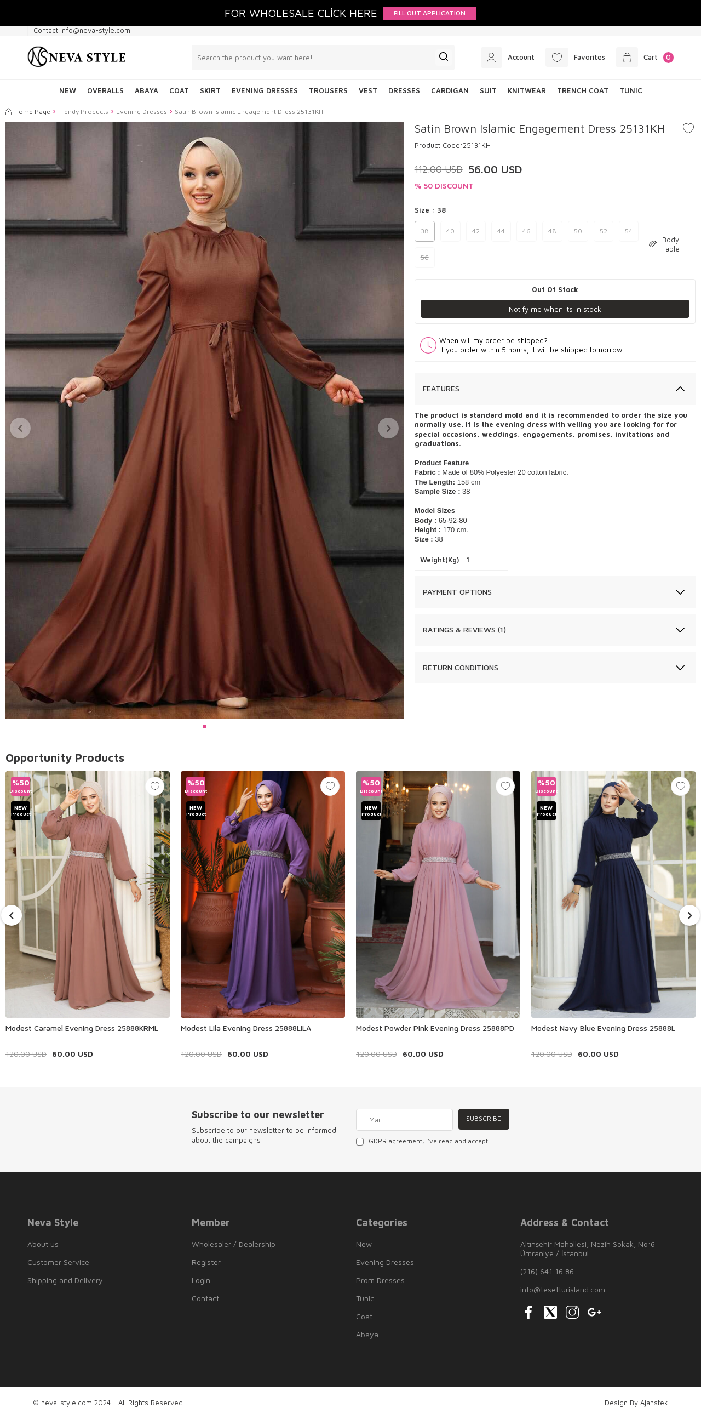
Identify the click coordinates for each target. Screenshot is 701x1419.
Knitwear (527, 90)
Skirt (210, 90)
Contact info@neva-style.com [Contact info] (81, 30)
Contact (205, 1298)
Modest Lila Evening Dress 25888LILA (246, 1028)
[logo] (76, 57)
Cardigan (450, 90)
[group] (204, 421)
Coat (179, 90)
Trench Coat (582, 90)
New (364, 1244)
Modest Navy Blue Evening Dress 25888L (603, 1028)
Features (441, 389)
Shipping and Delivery (65, 1280)
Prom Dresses (380, 1280)
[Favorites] (569, 57)
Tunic (630, 90)
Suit (488, 90)
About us (43, 1244)
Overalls (105, 90)
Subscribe (482, 1119)
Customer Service (58, 1262)
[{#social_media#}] (528, 1312)
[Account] (496, 57)
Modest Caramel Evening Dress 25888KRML (81, 1028)
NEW (67, 90)
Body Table (664, 244)
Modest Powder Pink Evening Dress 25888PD (435, 1028)
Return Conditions (460, 667)
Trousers (328, 90)
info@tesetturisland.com (562, 1289)
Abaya (146, 90)
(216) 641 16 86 (547, 1271)
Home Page (27, 111)
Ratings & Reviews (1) (464, 630)
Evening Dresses (265, 90)
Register (206, 1262)
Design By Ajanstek (636, 1402)
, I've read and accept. (423, 1141)
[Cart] (643, 57)
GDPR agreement (395, 1141)
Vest (368, 90)
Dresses (404, 90)
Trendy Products (83, 111)
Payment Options (457, 592)
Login (201, 1280)
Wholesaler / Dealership (233, 1244)
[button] (204, 726)
